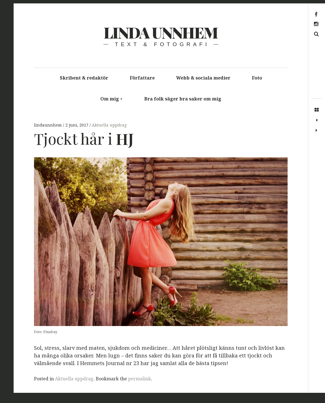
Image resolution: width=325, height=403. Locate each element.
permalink (139, 379)
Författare (142, 78)
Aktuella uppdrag (109, 125)
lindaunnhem (48, 125)
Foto (257, 78)
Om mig (111, 99)
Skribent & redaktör (84, 78)
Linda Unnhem (160, 32)
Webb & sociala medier (203, 78)
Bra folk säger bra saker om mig (182, 99)
